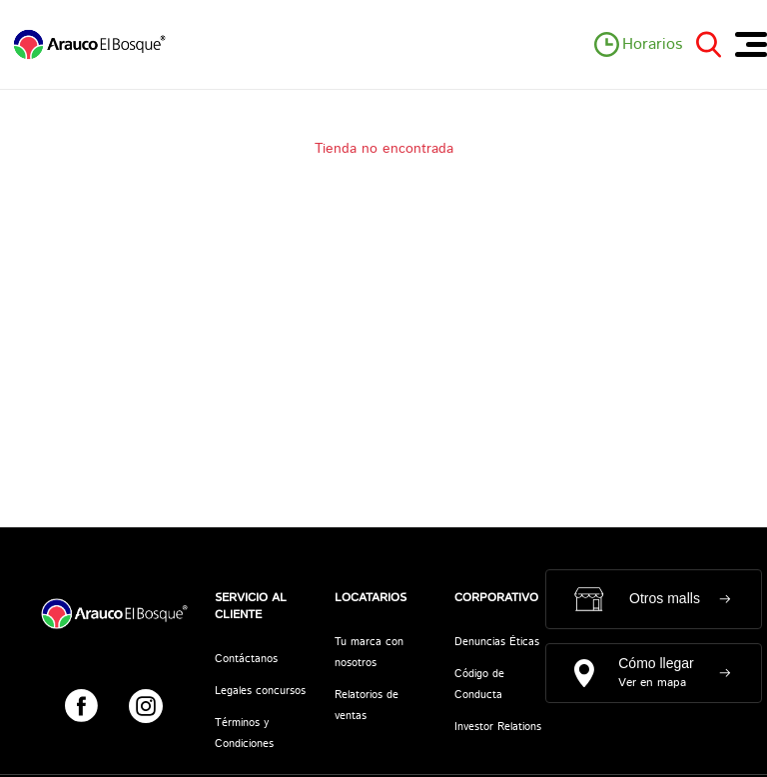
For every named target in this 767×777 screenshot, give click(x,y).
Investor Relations (497, 727)
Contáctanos (246, 659)
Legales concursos (260, 691)
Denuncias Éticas (496, 642)
